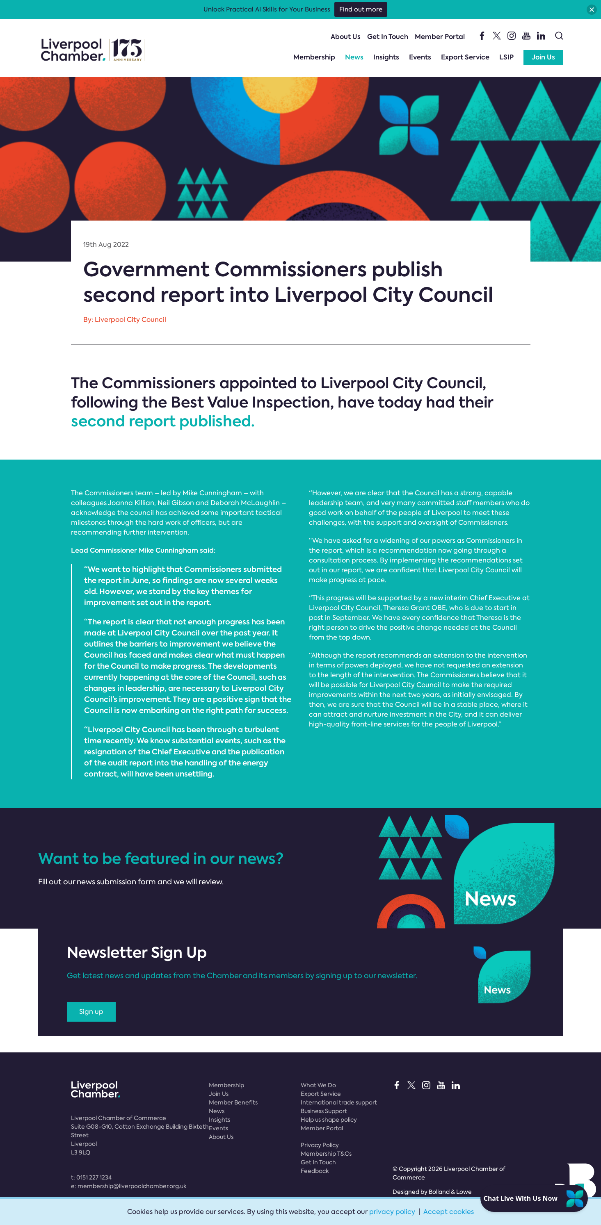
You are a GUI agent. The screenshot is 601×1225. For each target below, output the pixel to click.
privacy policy (392, 1211)
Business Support (324, 1111)
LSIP (506, 57)
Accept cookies (448, 1211)
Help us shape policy (329, 1119)
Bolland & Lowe (450, 1191)
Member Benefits (233, 1102)
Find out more (360, 9)
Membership (314, 57)
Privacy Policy (320, 1145)
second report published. (163, 421)
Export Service (465, 57)
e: (129, 1186)
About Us (346, 36)
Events (420, 57)
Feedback (315, 1171)
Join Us (543, 57)
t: (91, 1177)
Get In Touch (387, 36)
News (354, 57)
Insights (386, 57)
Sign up (91, 1011)
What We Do (318, 1085)
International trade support (339, 1102)
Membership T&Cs (326, 1153)
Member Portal (440, 36)
